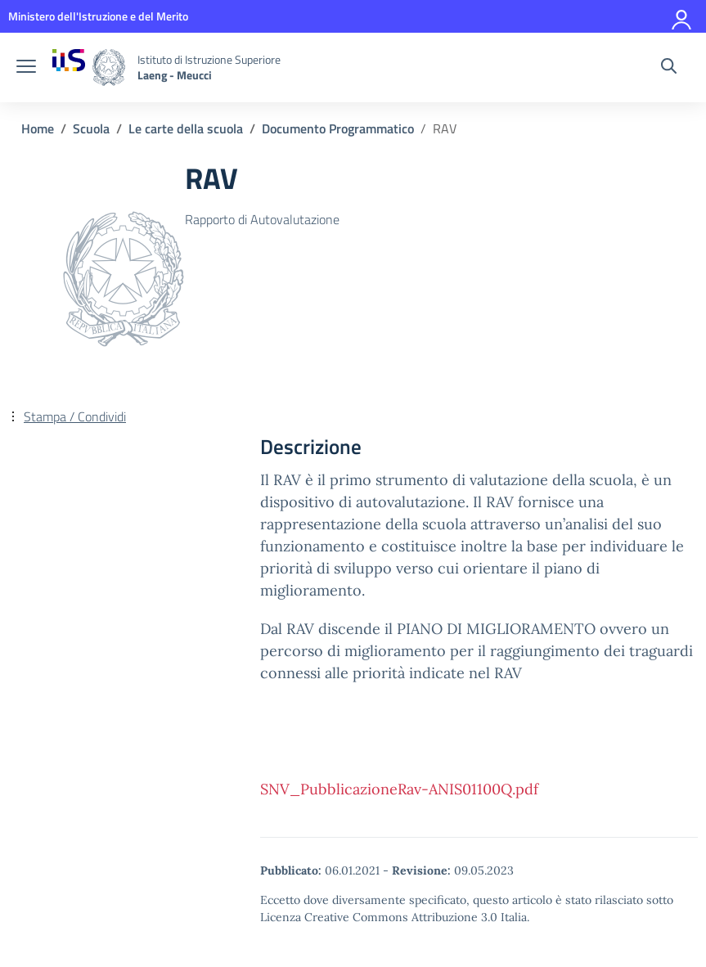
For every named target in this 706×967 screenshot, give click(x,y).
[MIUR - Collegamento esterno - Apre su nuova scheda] (98, 16)
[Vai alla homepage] (88, 67)
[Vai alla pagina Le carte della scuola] (185, 128)
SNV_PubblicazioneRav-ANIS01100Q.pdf (399, 789)
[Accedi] (682, 16)
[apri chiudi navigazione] (26, 68)
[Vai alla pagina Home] (37, 128)
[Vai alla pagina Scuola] (91, 128)
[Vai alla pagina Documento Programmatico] (338, 128)
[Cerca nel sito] (668, 68)
